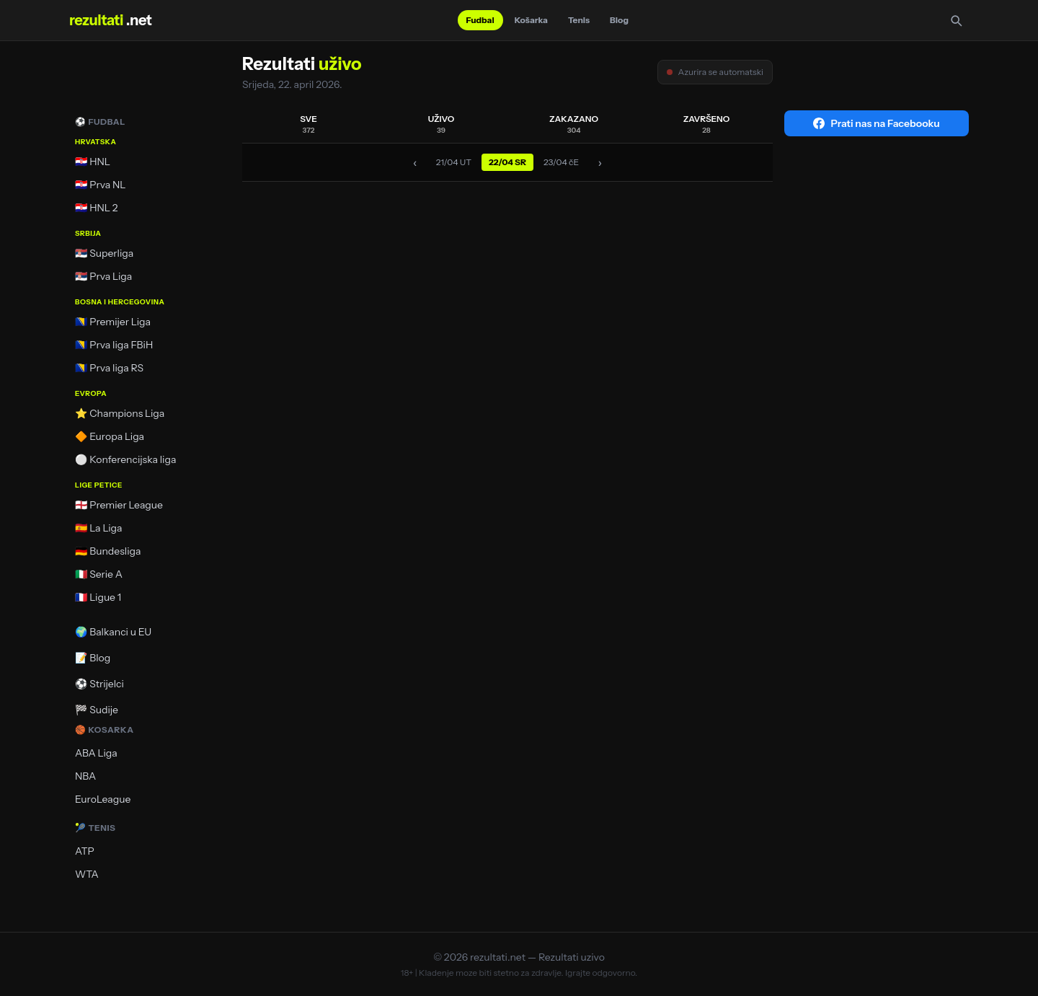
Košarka (531, 19)
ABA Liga (96, 752)
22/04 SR (507, 162)
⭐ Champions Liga (119, 413)
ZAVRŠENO (706, 124)
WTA (87, 874)
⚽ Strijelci (99, 683)
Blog (619, 19)
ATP (84, 851)
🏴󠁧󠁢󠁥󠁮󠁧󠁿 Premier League (119, 504)
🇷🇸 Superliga (104, 253)
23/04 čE (561, 162)
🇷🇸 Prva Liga (103, 276)
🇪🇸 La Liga (99, 527)
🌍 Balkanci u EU (113, 631)
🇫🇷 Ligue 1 (98, 597)
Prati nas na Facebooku (876, 123)
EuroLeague (102, 799)
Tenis (579, 19)
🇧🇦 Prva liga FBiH (114, 344)
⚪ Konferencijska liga (125, 459)
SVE (308, 124)
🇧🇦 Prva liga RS (109, 367)
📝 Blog (92, 657)
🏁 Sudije (96, 709)
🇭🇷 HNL (92, 161)
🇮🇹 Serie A (99, 574)
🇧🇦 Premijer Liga (113, 321)
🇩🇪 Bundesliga (108, 551)
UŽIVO (441, 124)
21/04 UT (453, 162)
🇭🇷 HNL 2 (96, 207)
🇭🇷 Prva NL (100, 184)
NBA (85, 776)
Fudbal (480, 19)
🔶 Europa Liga (109, 436)
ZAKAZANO (573, 124)
